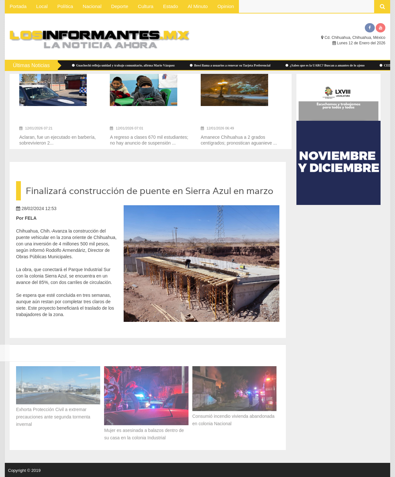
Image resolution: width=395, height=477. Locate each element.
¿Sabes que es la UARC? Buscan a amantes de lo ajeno (327, 65)
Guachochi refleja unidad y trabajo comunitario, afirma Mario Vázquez (125, 65)
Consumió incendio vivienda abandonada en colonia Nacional (233, 418)
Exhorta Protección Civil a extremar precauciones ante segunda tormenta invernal (53, 415)
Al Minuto (198, 6)
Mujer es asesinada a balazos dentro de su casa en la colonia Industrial (144, 433)
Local (42, 6)
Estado (170, 6)
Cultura (145, 6)
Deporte (119, 6)
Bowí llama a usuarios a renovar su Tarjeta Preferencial (232, 65)
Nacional (92, 6)
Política (65, 6)
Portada (18, 6)
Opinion (225, 6)
